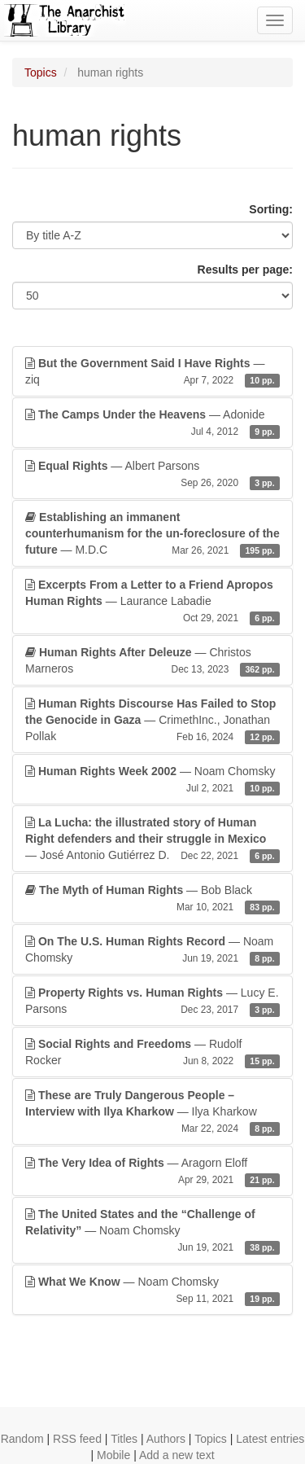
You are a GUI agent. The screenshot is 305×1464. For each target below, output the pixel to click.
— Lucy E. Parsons (152, 1001)
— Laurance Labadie (152, 601)
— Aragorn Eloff (152, 1171)
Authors (165, 1438)
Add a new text (177, 1455)
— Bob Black (152, 898)
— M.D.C (152, 534)
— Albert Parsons (152, 474)
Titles (124, 1438)
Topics (40, 72)
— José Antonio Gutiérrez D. (152, 839)
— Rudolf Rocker (152, 1052)
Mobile (113, 1455)
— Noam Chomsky (152, 780)
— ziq (152, 372)
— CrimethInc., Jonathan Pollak (152, 720)
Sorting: (271, 209)
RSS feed (77, 1438)
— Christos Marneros (152, 661)
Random (22, 1438)
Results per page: (245, 269)
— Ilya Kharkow (152, 1112)
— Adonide (152, 423)
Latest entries (270, 1438)
